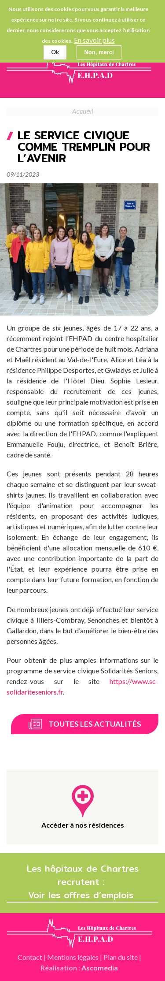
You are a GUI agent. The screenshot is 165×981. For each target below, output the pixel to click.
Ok (55, 52)
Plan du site (120, 957)
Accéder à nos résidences (82, 825)
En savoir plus (94, 40)
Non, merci (99, 52)
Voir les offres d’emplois (82, 895)
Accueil (82, 111)
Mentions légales (73, 957)
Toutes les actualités (94, 723)
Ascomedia (99, 967)
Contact (30, 957)
